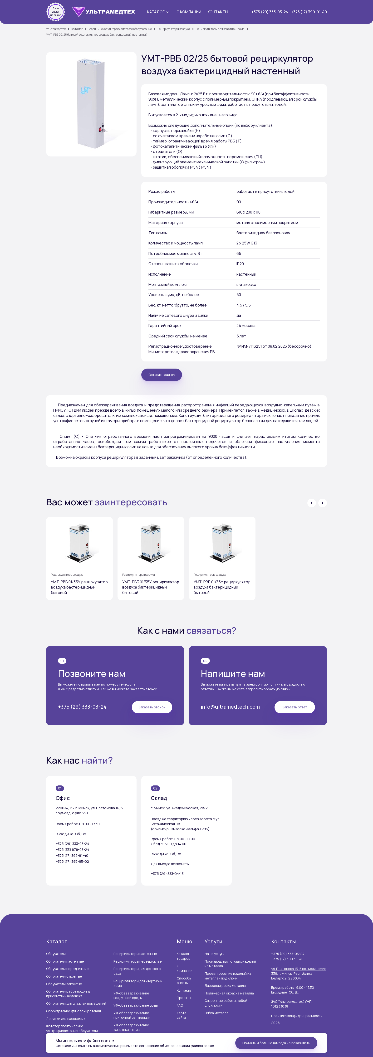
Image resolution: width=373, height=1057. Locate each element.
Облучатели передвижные (67, 968)
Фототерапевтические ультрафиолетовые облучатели (72, 1027)
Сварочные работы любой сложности (226, 1002)
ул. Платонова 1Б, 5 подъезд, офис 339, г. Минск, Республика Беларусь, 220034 (298, 972)
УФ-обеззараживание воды (135, 1004)
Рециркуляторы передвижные (137, 960)
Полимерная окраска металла (229, 992)
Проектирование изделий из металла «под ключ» (228, 974)
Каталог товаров (183, 955)
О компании (189, 12)
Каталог (156, 12)
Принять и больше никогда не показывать (276, 1043)
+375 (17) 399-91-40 (309, 12)
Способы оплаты (184, 979)
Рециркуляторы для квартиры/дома (137, 982)
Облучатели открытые (64, 975)
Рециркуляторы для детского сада (137, 970)
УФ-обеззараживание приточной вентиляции (132, 1014)
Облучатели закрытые (64, 983)
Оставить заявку (161, 374)
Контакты (217, 12)
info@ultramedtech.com (231, 706)
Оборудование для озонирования (73, 1010)
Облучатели (56, 953)
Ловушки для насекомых (65, 1017)
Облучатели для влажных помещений (76, 1002)
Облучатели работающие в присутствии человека (68, 993)
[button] (311, 503)
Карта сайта (181, 1014)
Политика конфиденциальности (297, 1015)
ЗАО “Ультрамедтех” (287, 1001)
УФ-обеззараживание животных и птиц (131, 1026)
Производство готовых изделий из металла (230, 962)
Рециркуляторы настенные (135, 953)
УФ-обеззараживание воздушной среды (131, 994)
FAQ (180, 1004)
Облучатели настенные (65, 960)
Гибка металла (216, 1012)
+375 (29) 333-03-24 (269, 12)
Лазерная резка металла (225, 985)
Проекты (184, 997)
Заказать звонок (152, 706)
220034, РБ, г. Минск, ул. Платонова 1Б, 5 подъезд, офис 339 (89, 810)
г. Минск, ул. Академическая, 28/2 (179, 807)
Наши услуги (215, 953)
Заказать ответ (295, 706)
